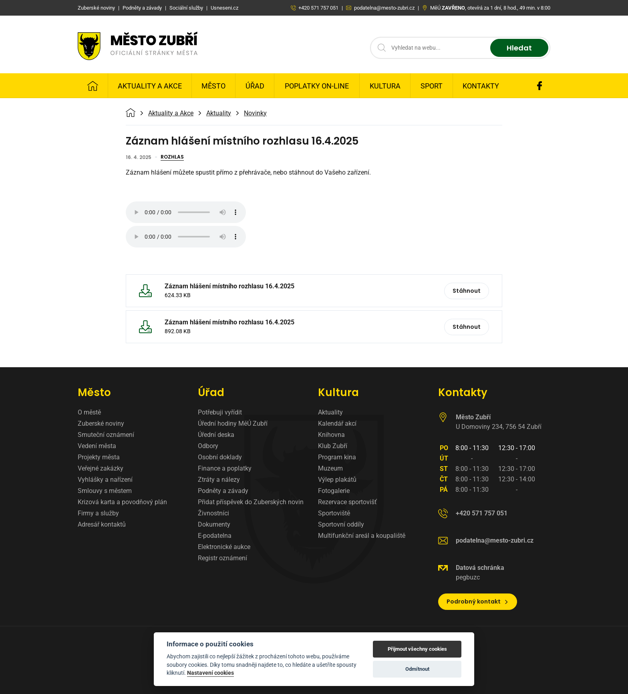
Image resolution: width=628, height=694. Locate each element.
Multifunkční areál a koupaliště (361, 535)
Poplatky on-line (317, 86)
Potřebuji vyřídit (220, 412)
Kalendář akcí (337, 423)
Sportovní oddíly (341, 524)
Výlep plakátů (337, 479)
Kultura (385, 86)
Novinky (255, 113)
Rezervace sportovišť (347, 502)
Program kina (337, 457)
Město (213, 86)
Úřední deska (216, 435)
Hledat (519, 48)
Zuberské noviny (101, 423)
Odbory (208, 446)
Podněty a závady (223, 491)
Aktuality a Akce (150, 86)
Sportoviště (334, 513)
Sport (432, 86)
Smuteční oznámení (106, 435)
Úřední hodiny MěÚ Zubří (233, 423)
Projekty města (99, 457)
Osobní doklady (220, 457)
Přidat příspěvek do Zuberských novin (251, 502)
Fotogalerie (334, 491)
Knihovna (331, 435)
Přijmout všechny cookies (417, 649)
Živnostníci (213, 513)
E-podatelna (214, 535)
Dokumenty (214, 524)
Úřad (255, 86)
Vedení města (97, 446)
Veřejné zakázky (100, 468)
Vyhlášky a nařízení (105, 479)
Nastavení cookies (210, 673)
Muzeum (330, 468)
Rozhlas (172, 157)
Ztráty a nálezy (219, 479)
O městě (89, 412)
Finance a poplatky (225, 468)
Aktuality (218, 113)
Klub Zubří (332, 446)
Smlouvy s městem (105, 491)
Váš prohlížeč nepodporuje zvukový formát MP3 (186, 212)
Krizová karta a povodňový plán (122, 502)
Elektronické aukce (224, 547)
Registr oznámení (222, 558)
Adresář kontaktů (102, 524)
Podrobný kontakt (478, 601)
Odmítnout (417, 669)
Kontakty (481, 86)
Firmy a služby (98, 513)
